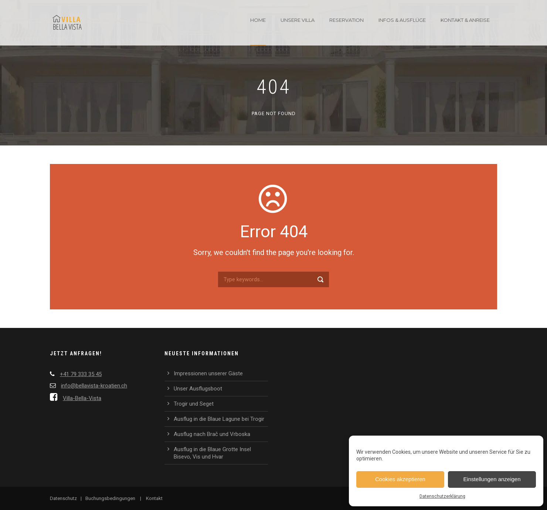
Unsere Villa (298, 20)
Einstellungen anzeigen (491, 479)
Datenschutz (63, 498)
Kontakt (154, 498)
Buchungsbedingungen (110, 498)
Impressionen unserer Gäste (208, 373)
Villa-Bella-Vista (82, 398)
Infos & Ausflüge (402, 20)
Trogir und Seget (194, 403)
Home (258, 20)
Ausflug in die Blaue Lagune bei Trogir (219, 419)
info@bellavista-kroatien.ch (94, 385)
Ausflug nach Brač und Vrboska (212, 434)
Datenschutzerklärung (442, 496)
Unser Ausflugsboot (198, 388)
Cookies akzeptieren (400, 479)
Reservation (346, 20)
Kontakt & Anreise (465, 20)
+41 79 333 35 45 (81, 374)
